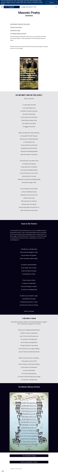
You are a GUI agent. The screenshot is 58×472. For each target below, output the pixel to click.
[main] (29, 13)
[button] (2, 7)
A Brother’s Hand (15, 30)
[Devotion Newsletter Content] (29, 462)
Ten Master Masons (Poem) (18, 33)
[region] (29, 2)
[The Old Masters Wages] (29, 456)
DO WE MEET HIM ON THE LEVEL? (20, 24)
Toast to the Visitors (16, 27)
